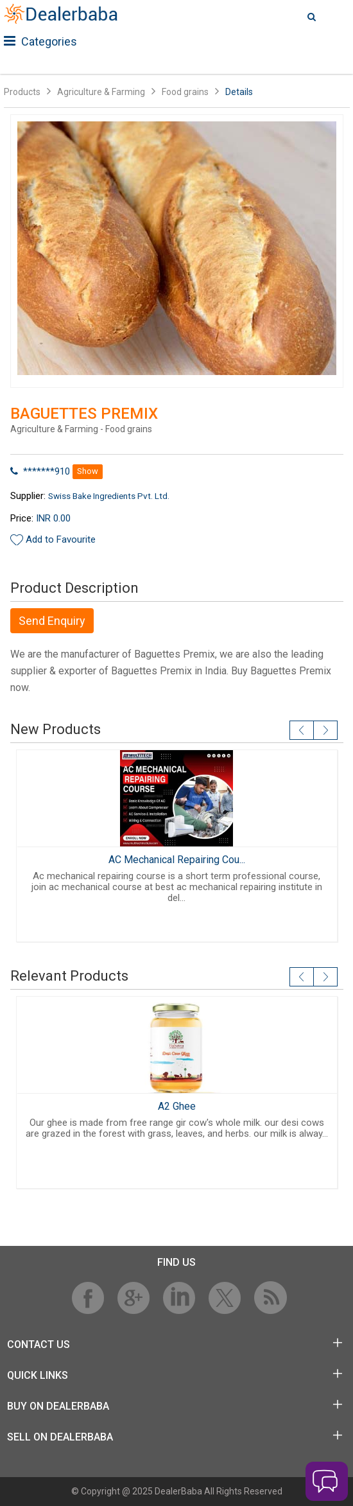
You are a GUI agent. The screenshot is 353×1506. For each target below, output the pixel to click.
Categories (40, 41)
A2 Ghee (177, 1106)
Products (22, 92)
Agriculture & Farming (101, 92)
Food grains (185, 92)
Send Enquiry (52, 620)
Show (87, 471)
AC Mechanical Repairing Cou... (176, 860)
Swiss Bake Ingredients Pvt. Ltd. (108, 496)
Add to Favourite (61, 539)
